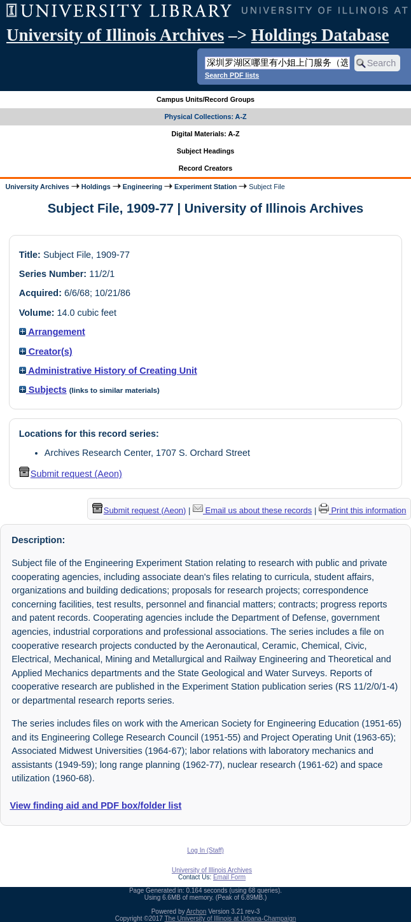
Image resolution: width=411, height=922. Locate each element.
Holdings (96, 186)
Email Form (229, 877)
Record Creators (206, 168)
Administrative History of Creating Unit (108, 370)
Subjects (43, 390)
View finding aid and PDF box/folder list (95, 805)
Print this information (363, 510)
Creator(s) (46, 351)
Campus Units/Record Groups (205, 99)
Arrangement (52, 332)
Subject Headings (206, 151)
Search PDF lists (232, 75)
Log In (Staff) (205, 850)
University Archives (37, 186)
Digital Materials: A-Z (206, 134)
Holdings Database (320, 35)
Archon (196, 911)
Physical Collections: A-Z (205, 116)
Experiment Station (205, 186)
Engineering (142, 186)
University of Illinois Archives (115, 35)
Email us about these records (252, 510)
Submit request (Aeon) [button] (70, 474)
